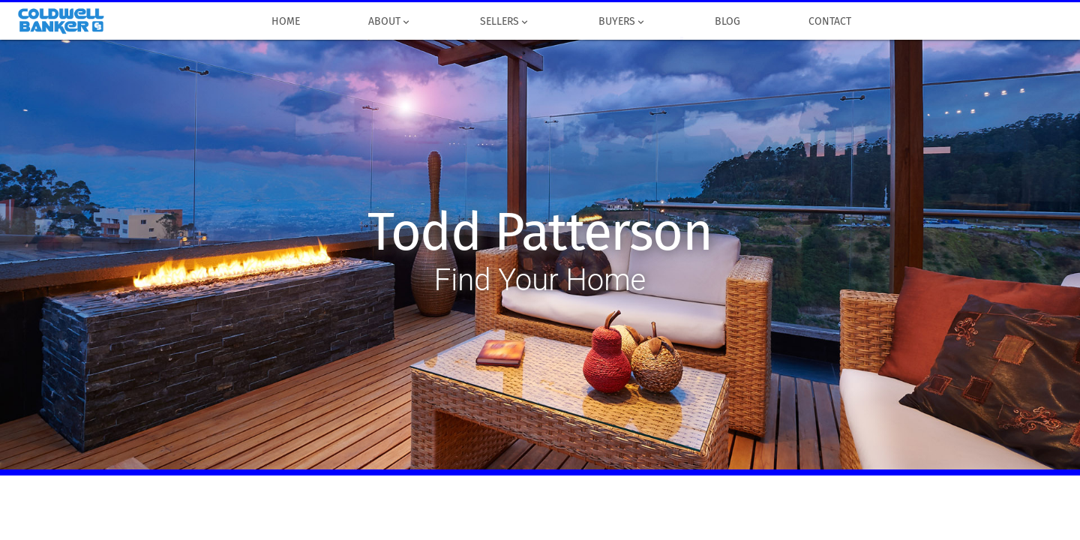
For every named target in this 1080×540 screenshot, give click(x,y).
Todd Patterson (540, 232)
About (390, 22)
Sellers (505, 22)
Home (285, 22)
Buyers (622, 22)
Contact (829, 22)
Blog (727, 22)
